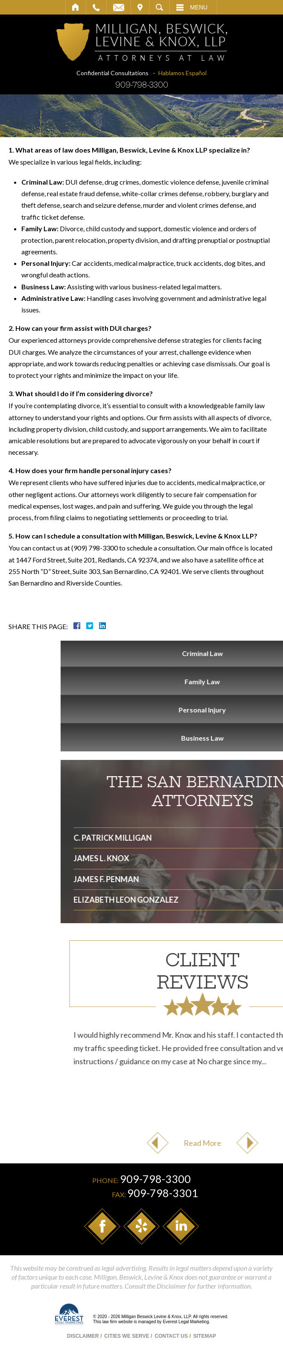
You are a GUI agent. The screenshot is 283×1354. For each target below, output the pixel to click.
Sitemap (204, 1336)
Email (119, 7)
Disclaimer (83, 1336)
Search (159, 7)
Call (96, 7)
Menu (198, 7)
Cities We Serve (126, 1336)
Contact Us (171, 1336)
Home (76, 7)
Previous (225, 1143)
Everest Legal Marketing (186, 1321)
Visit (140, 7)
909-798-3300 (141, 85)
